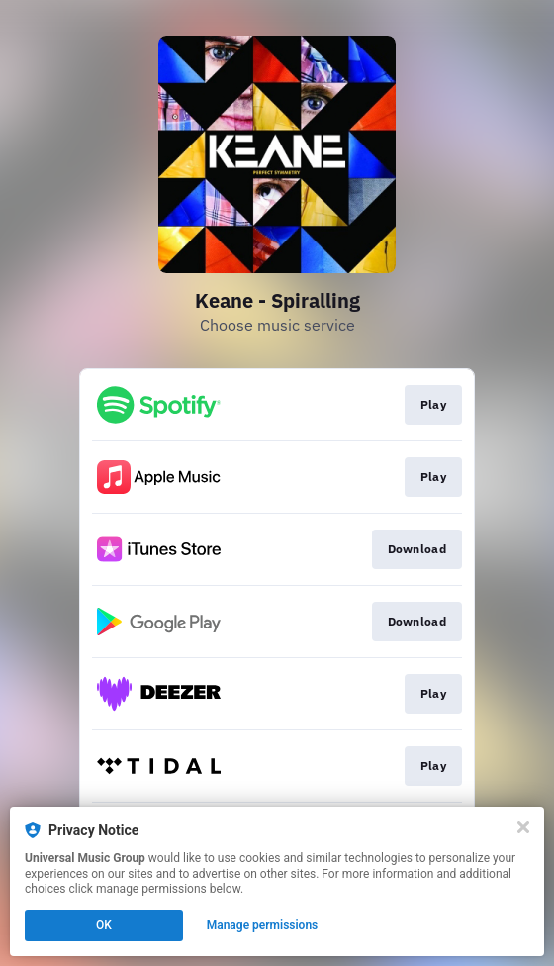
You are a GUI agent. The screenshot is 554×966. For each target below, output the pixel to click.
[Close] (523, 827)
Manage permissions (263, 925)
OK (104, 925)
